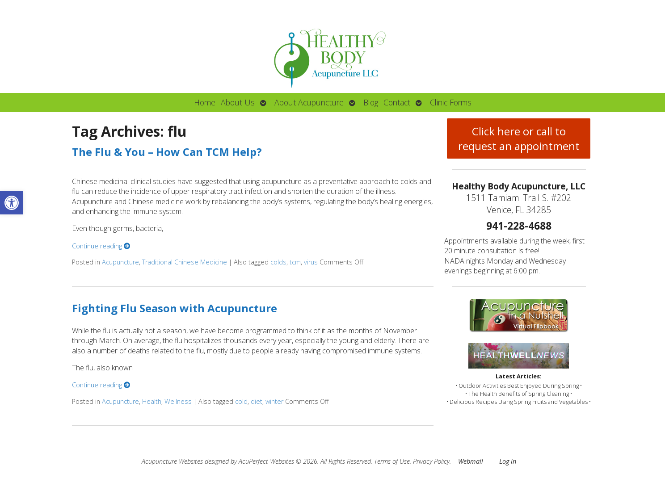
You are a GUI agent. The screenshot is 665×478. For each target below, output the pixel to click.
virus (311, 262)
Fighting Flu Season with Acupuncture (174, 308)
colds (278, 262)
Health (151, 401)
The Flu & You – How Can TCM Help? (167, 151)
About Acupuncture (309, 102)
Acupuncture (120, 262)
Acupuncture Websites (172, 461)
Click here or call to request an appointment (519, 138)
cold (241, 401)
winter (274, 401)
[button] (11, 202)
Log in (507, 461)
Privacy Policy (431, 461)
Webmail (470, 461)
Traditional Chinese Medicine (184, 262)
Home (204, 102)
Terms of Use (392, 461)
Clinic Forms (450, 102)
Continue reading (101, 246)
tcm (295, 262)
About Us (238, 102)
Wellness (178, 401)
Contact (396, 102)
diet (256, 401)
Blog (370, 102)
